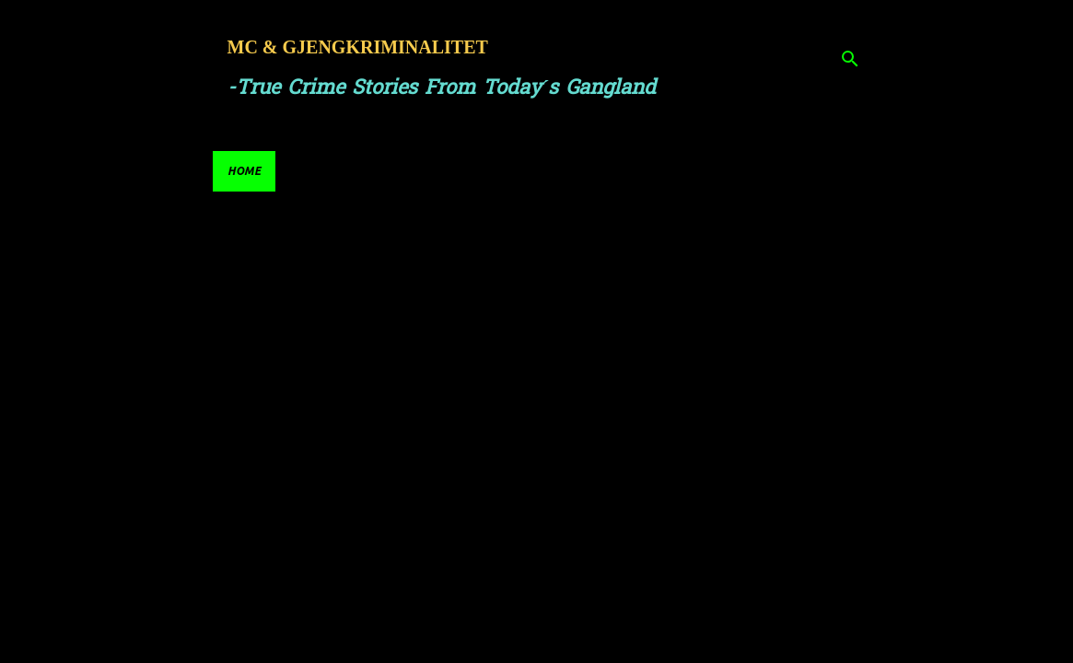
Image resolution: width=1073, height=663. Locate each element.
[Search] (850, 59)
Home (244, 171)
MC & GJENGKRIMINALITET (357, 47)
